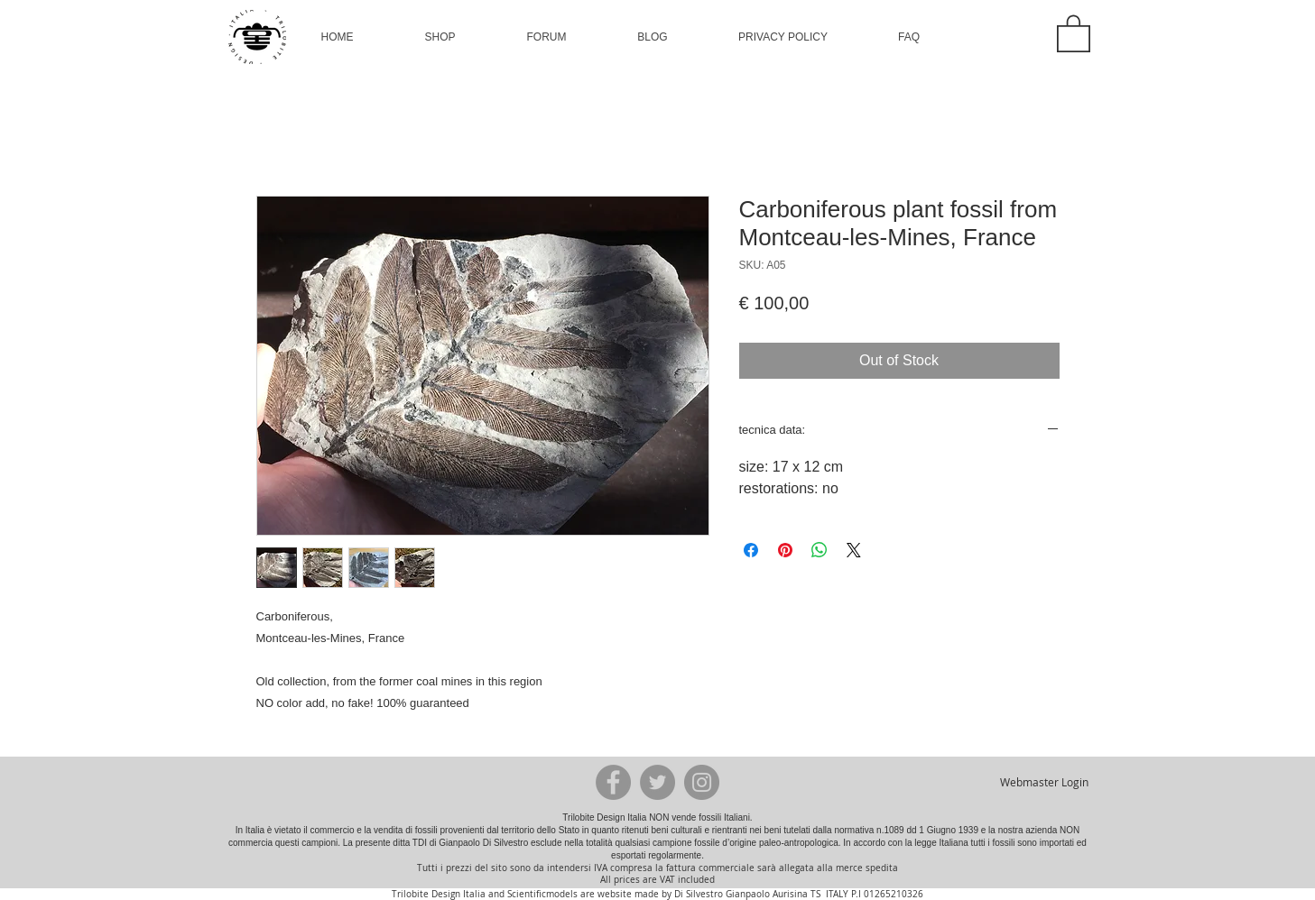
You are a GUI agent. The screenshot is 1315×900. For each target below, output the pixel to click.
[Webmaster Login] (1044, 781)
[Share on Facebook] (751, 550)
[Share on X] (854, 550)
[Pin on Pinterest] (785, 550)
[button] (440, 37)
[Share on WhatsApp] (819, 550)
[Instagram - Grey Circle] (701, 782)
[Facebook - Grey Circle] (613, 782)
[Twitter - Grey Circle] (657, 782)
